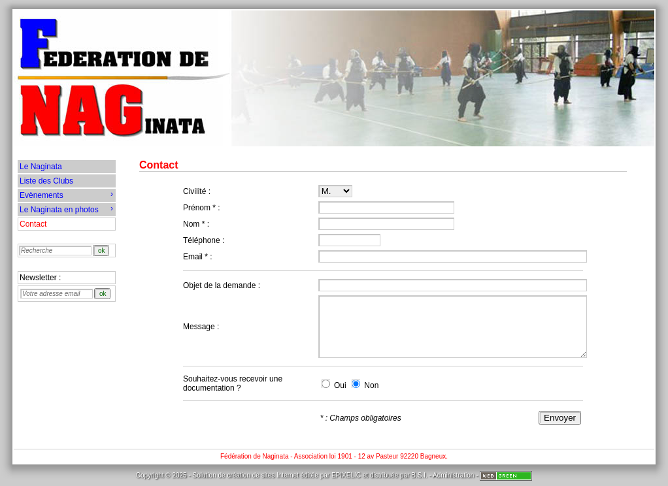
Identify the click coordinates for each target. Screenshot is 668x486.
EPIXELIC (346, 475)
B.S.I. (419, 475)
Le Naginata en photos (66, 209)
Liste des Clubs (46, 181)
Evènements (66, 194)
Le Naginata (41, 166)
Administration (453, 475)
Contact (33, 224)
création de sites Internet (263, 475)
